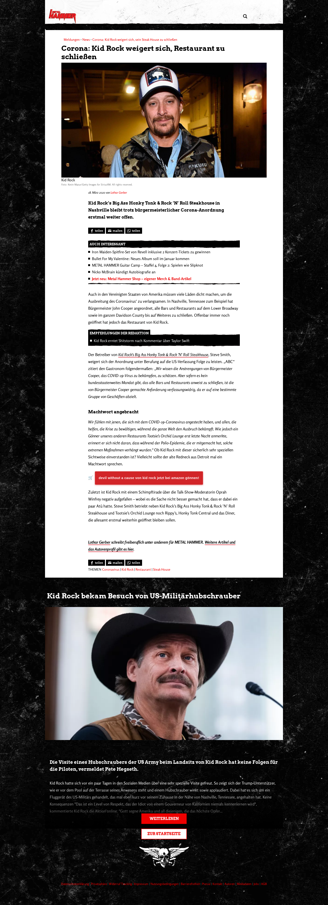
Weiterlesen (164, 818)
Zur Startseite (164, 834)
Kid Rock (127, 569)
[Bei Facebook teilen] (96, 231)
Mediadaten (244, 884)
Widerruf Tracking (121, 884)
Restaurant (143, 569)
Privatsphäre (99, 884)
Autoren (229, 884)
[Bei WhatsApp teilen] (133, 231)
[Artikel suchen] (245, 16)
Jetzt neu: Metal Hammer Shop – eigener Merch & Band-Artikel (141, 278)
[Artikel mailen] (115, 231)
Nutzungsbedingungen (164, 884)
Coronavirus (110, 569)
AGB (264, 884)
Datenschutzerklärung (75, 884)
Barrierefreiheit (191, 884)
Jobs (257, 884)
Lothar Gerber (119, 192)
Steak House (161, 569)
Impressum (141, 884)
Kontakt (218, 884)
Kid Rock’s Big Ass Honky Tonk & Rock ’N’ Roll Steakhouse (163, 354)
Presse (206, 884)
